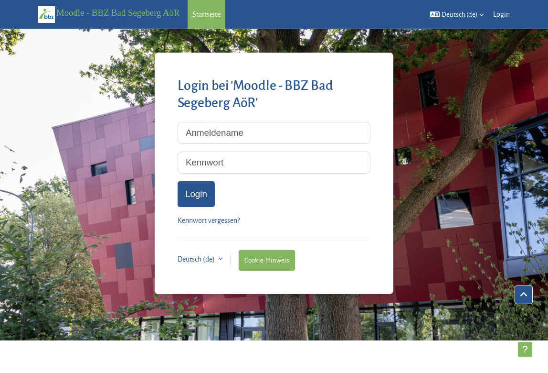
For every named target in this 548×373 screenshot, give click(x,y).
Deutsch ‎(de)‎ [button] (197, 259)
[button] (456, 14)
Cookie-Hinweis (266, 259)
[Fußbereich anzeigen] (525, 349)
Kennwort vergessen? (209, 220)
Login (501, 14)
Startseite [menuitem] (206, 14)
